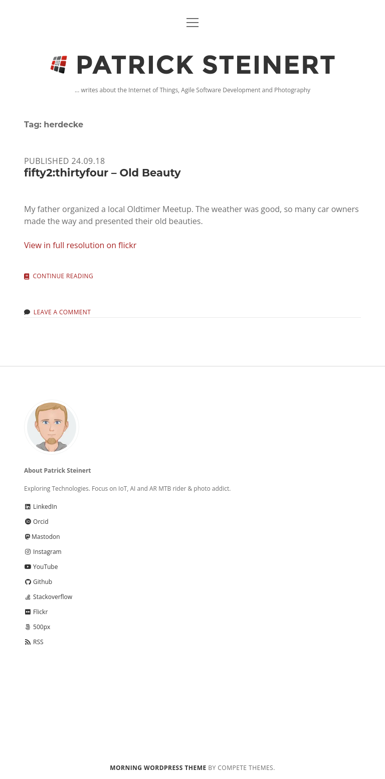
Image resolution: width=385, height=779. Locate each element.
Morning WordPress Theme (158, 767)
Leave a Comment (62, 312)
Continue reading (63, 276)
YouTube (41, 566)
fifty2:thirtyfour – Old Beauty (102, 172)
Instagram (43, 551)
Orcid (36, 521)
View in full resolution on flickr (80, 245)
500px (37, 627)
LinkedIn (40, 506)
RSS (34, 642)
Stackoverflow (48, 597)
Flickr (36, 612)
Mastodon (42, 536)
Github (38, 581)
